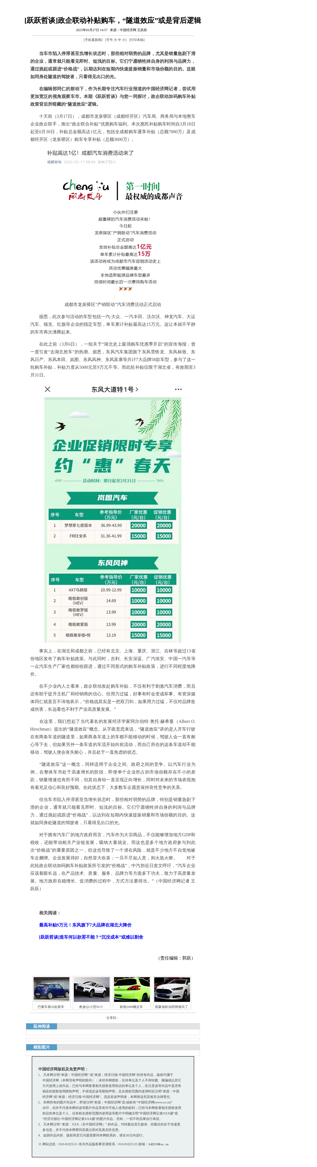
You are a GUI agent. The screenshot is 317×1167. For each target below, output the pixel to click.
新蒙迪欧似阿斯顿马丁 (171, 1007)
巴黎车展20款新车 (51, 1007)
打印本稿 (136, 40)
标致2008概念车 (131, 1007)
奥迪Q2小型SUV (91, 1007)
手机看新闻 (93, 40)
